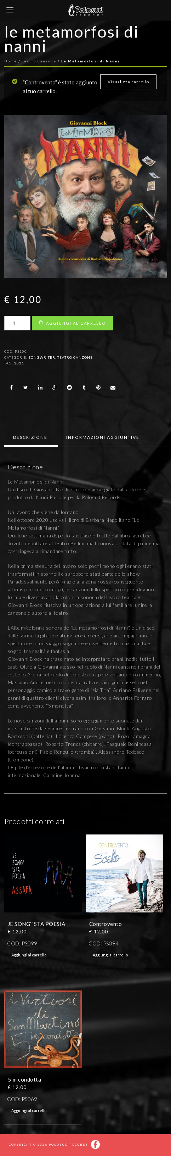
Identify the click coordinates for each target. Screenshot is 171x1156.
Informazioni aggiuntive (102, 437)
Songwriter (42, 357)
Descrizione (30, 437)
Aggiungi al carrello (76, 323)
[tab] (30, 437)
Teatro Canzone (75, 357)
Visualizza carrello (128, 81)
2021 (19, 363)
